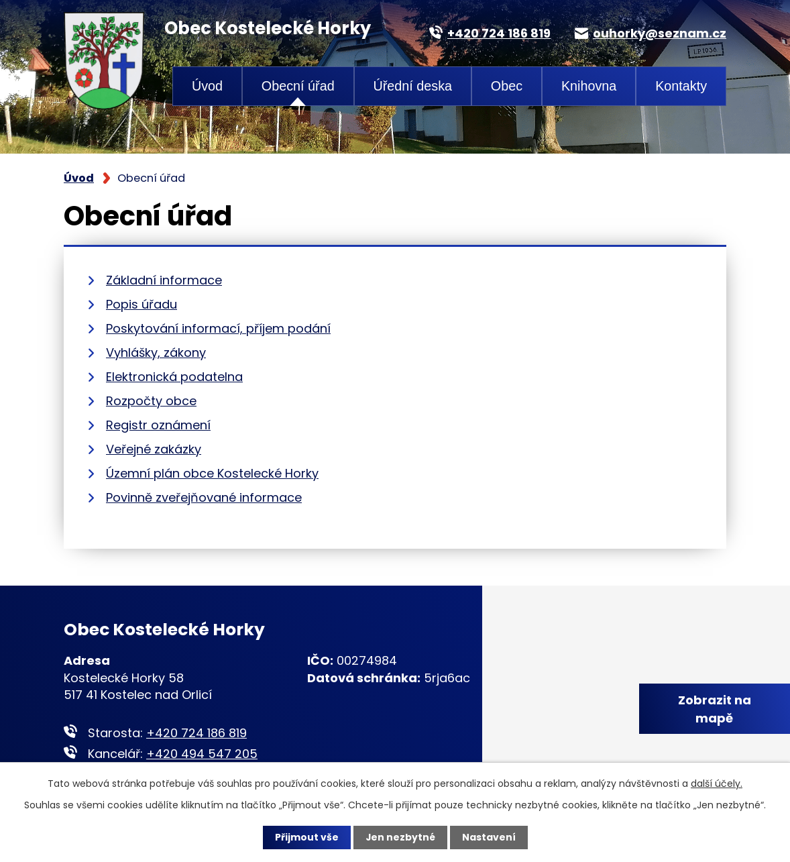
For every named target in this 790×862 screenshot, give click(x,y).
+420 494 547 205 (202, 753)
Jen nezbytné (400, 837)
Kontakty (681, 85)
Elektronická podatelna (174, 376)
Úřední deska (412, 85)
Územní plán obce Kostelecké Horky (212, 473)
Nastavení (489, 837)
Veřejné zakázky (153, 449)
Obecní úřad (298, 85)
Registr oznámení (158, 425)
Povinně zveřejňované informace (204, 497)
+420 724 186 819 (196, 732)
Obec (506, 85)
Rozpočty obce (151, 400)
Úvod (207, 85)
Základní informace (164, 280)
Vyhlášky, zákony (156, 352)
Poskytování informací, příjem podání (218, 328)
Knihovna (589, 85)
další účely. (716, 783)
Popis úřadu (141, 304)
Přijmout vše (306, 837)
